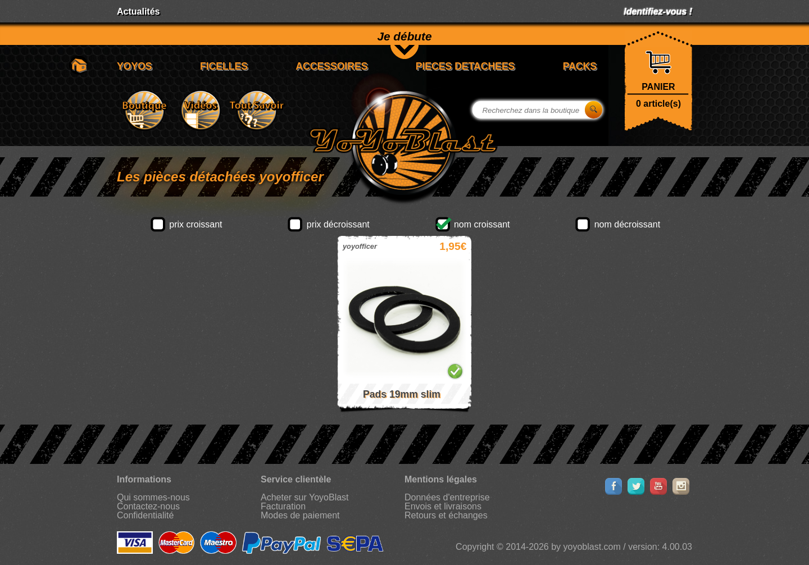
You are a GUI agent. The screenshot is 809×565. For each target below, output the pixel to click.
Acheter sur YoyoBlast (305, 497)
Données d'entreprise (447, 497)
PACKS (580, 66)
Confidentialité (145, 515)
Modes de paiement (300, 515)
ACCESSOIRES (331, 66)
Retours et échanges (446, 515)
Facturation (283, 506)
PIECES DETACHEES (465, 66)
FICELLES (224, 66)
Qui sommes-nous (153, 497)
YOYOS (134, 66)
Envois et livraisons (442, 506)
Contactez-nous (148, 506)
